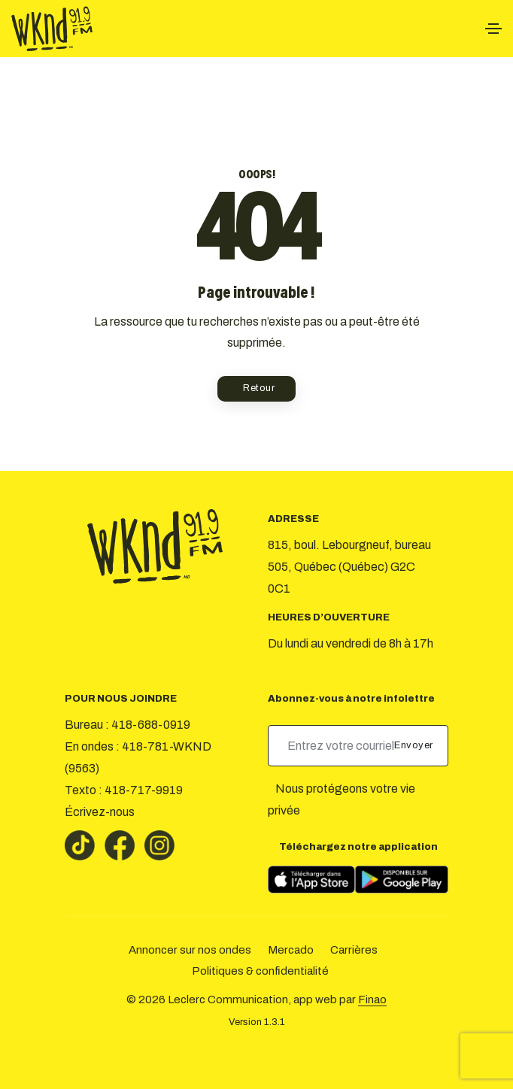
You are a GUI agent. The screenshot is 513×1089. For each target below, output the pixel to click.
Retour (259, 388)
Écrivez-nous (100, 811)
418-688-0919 (150, 724)
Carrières (354, 950)
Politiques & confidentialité (260, 971)
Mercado (291, 950)
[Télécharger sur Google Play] (401, 879)
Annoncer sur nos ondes (190, 950)
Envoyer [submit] (415, 745)
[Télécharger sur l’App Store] (311, 879)
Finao (372, 999)
